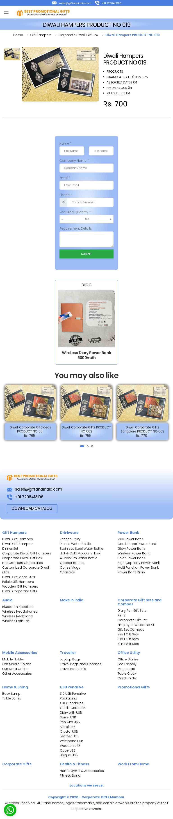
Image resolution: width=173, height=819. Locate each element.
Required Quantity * (75, 212)
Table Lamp (11, 698)
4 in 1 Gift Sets (128, 643)
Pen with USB (70, 722)
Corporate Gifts (17, 764)
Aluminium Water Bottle (78, 558)
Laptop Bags (70, 659)
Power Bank (128, 532)
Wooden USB (70, 745)
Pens (121, 615)
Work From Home (133, 764)
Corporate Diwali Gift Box (22, 558)
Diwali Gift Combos (17, 539)
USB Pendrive (72, 687)
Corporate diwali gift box (78, 35)
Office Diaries (128, 659)
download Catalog (32, 508)
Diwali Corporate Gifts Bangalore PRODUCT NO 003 (142, 433)
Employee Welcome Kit (136, 625)
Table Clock (127, 673)
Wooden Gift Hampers (20, 586)
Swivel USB (68, 717)
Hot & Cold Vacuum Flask (80, 553)
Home (18, 35)
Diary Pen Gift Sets (132, 610)
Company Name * (74, 160)
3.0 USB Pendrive (73, 693)
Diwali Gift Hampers (17, 544)
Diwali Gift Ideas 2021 (18, 577)
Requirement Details (75, 228)
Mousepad (126, 669)
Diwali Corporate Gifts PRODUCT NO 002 (86, 433)
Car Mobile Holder (16, 664)
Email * (65, 177)
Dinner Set (10, 548)
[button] (82, 446)
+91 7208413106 (108, 3)
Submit (86, 253)
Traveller (68, 652)
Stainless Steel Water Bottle (81, 548)
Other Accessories (17, 673)
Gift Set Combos (131, 629)
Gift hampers (40, 35)
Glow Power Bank (131, 548)
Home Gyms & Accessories (82, 770)
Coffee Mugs (70, 567)
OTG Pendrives (71, 703)
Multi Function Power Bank (138, 567)
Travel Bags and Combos (80, 664)
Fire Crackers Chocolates (22, 563)
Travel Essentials (73, 669)
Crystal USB (69, 731)
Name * (65, 143)
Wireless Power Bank (134, 553)
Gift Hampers (14, 532)
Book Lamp (11, 693)
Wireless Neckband (17, 616)
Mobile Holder (13, 659)
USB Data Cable (15, 669)
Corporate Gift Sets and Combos (140, 602)
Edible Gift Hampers (18, 581)
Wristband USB (71, 741)
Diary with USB (71, 712)
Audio (7, 600)
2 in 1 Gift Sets (128, 634)
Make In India (71, 600)
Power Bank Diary (131, 572)
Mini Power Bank (130, 539)
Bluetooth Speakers (18, 606)
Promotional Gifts (134, 687)
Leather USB (69, 736)
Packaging (68, 698)
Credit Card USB (72, 708)
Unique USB (69, 755)
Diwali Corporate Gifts (19, 591)
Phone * (65, 195)
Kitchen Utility (70, 539)
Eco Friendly (127, 664)
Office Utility (129, 652)
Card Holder (127, 678)
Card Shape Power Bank (137, 544)
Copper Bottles (72, 563)
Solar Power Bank (131, 558)
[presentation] (4, 414)
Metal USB (67, 726)
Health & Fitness (74, 764)
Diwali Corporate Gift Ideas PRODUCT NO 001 (30, 433)
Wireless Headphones (19, 611)
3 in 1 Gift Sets (128, 639)
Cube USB (67, 750)
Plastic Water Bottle (75, 544)
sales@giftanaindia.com (71, 3)
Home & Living (15, 687)
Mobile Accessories (19, 652)
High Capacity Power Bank (139, 563)
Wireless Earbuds (16, 621)
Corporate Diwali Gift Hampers (26, 553)
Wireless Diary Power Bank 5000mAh (86, 355)
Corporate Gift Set (132, 620)
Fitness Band (70, 775)
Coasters (67, 572)
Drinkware (69, 532)
